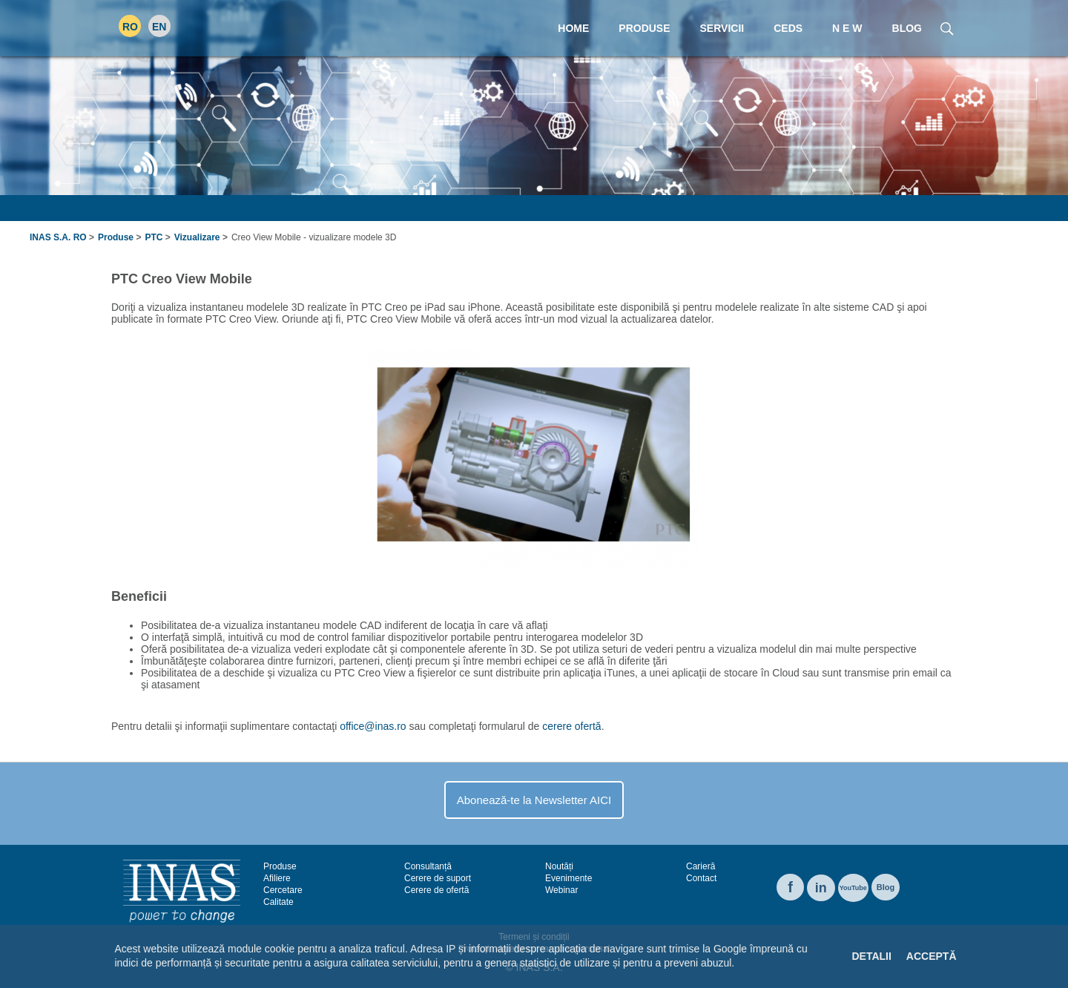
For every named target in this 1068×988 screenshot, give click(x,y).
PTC (153, 237)
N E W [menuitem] (847, 28)
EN (159, 27)
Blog (885, 887)
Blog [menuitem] (907, 28)
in (821, 887)
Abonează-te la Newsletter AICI (534, 800)
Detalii (871, 956)
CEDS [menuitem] (788, 28)
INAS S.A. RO (58, 237)
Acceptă (931, 956)
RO (130, 27)
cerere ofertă (571, 726)
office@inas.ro (373, 726)
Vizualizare (197, 237)
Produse (116, 237)
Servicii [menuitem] (722, 28)
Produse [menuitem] (644, 28)
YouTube (853, 888)
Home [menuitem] (573, 28)
